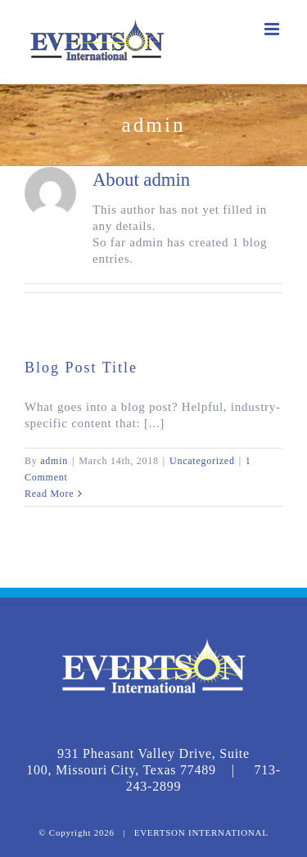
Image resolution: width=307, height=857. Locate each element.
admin (54, 461)
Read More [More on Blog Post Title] (49, 493)
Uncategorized (202, 461)
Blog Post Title (81, 367)
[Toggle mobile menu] (273, 29)
